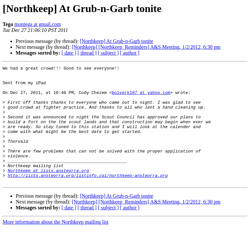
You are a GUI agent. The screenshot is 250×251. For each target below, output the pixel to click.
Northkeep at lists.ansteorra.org (48, 192)
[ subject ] (108, 53)
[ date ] (69, 53)
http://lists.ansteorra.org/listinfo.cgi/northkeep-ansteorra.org (88, 198)
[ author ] (130, 53)
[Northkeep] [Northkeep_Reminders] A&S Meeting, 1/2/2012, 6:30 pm (146, 47)
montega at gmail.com (37, 24)
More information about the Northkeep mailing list (55, 245)
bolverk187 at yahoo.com (141, 98)
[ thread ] (87, 53)
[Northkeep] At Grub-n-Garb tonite (116, 41)
